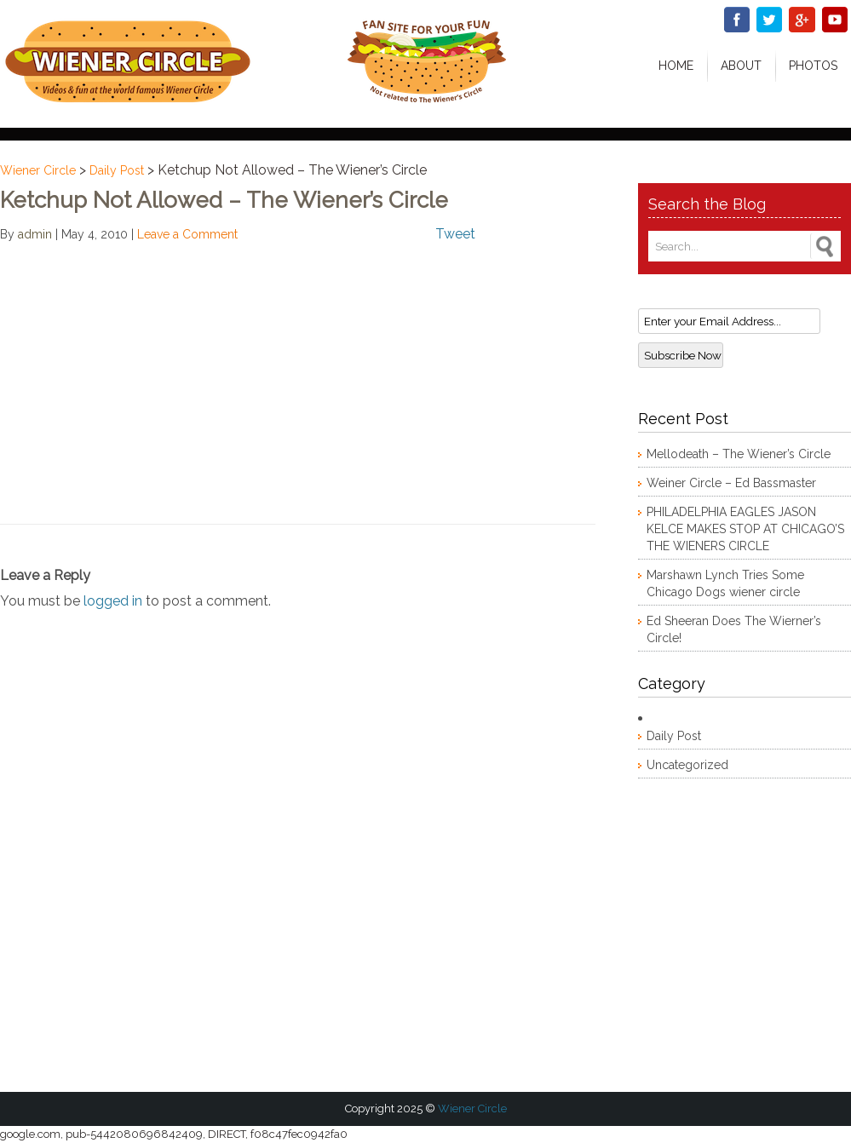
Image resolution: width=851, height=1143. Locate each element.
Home (675, 65)
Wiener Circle (38, 170)
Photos (813, 65)
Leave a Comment (187, 234)
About (741, 65)
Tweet (455, 234)
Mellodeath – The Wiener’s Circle (739, 454)
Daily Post (116, 170)
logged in (112, 601)
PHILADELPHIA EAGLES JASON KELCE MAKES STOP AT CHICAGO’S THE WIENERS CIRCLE (745, 529)
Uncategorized (687, 765)
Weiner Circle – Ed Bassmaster (731, 483)
